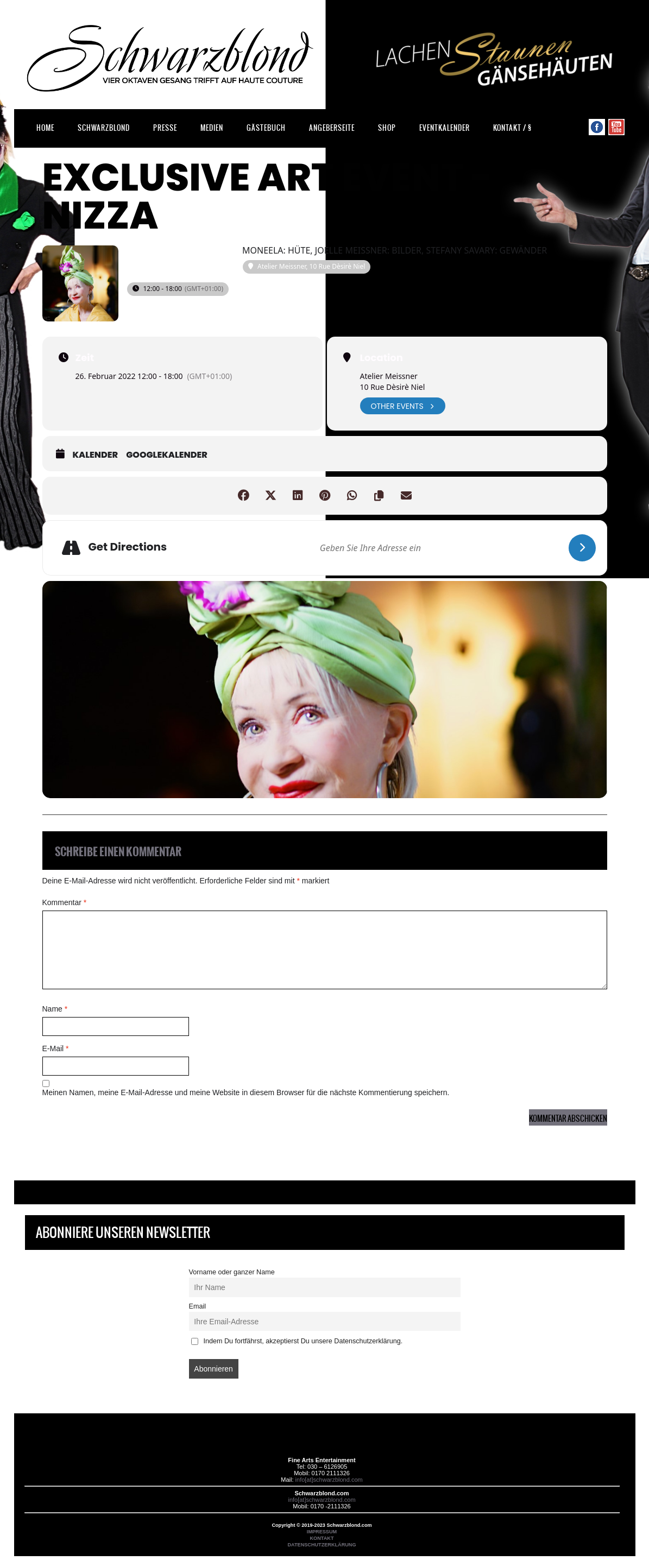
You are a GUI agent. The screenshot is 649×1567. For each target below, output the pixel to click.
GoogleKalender (166, 455)
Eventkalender (444, 128)
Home (45, 128)
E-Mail (55, 1048)
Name (55, 1008)
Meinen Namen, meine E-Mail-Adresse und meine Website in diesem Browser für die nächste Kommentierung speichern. (246, 1092)
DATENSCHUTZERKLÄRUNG (321, 1544)
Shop (387, 128)
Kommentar (64, 902)
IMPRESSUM (322, 1531)
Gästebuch (266, 128)
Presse (165, 128)
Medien (211, 128)
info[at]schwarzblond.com (329, 1479)
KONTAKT (322, 1538)
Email (197, 1306)
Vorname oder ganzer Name (232, 1272)
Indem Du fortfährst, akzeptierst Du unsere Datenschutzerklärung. (297, 1341)
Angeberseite (332, 128)
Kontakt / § (512, 128)
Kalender (95, 455)
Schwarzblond (104, 128)
